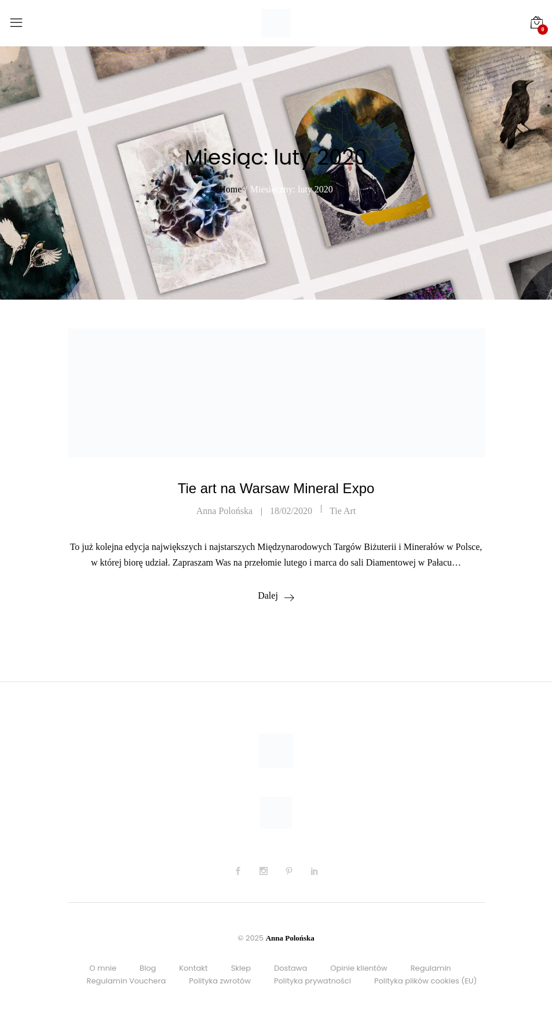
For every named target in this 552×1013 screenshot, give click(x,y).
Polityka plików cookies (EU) (425, 980)
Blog (148, 968)
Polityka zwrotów (220, 980)
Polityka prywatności (312, 980)
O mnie (102, 968)
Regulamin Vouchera (126, 980)
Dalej (268, 595)
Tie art (343, 511)
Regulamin (431, 968)
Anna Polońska (224, 511)
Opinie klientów (358, 968)
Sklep (241, 968)
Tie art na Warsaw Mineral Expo (276, 488)
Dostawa (290, 968)
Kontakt (193, 968)
